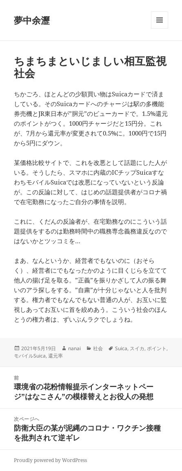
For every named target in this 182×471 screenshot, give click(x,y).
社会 (98, 348)
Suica (121, 348)
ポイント (156, 348)
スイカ (137, 348)
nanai (74, 348)
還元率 (55, 355)
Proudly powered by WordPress (50, 460)
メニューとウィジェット (159, 28)
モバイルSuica (30, 355)
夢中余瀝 (32, 20)
